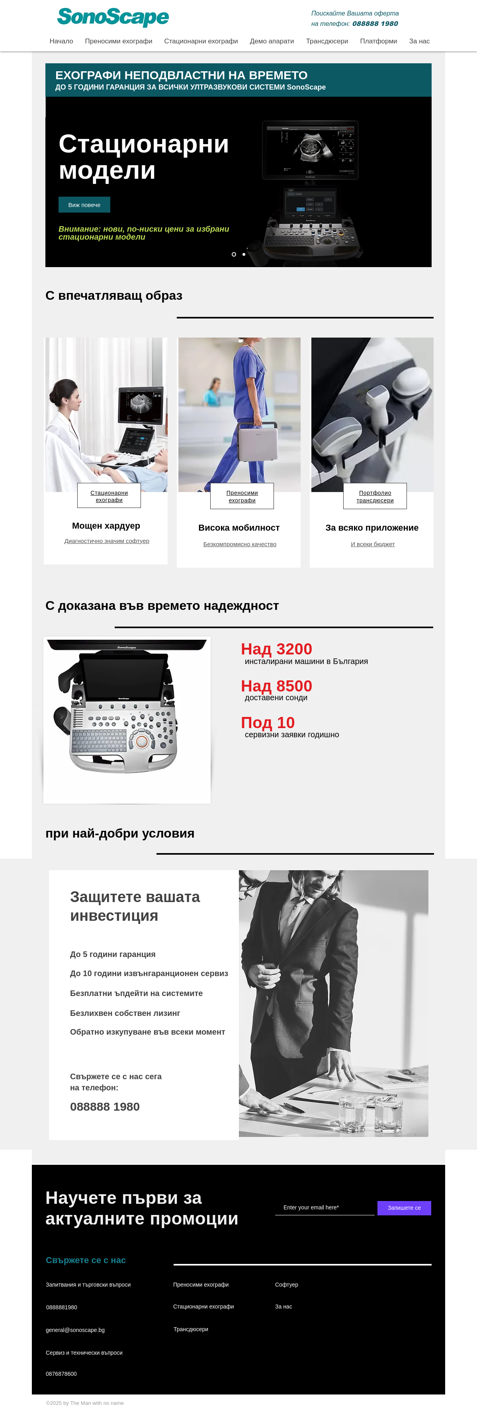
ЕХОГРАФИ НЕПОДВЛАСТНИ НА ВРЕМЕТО (181, 75)
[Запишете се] (404, 1208)
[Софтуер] (303, 1285)
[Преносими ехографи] (243, 254)
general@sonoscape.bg (75, 1330)
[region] (106, 451)
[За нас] (303, 1307)
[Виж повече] (84, 205)
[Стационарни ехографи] (234, 254)
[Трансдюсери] (202, 1330)
